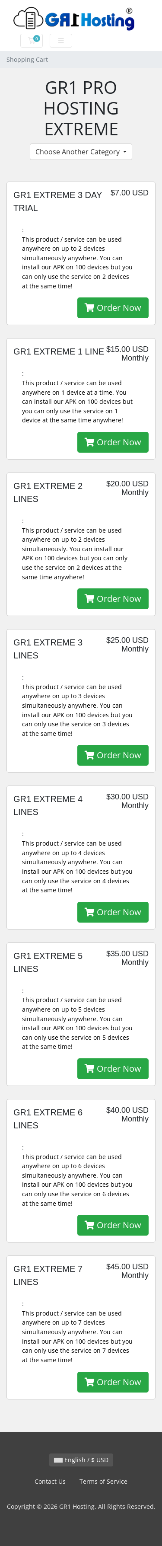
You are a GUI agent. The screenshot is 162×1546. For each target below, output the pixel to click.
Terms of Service (103, 1481)
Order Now (113, 307)
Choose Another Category (78, 152)
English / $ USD (81, 1460)
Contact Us (50, 1481)
